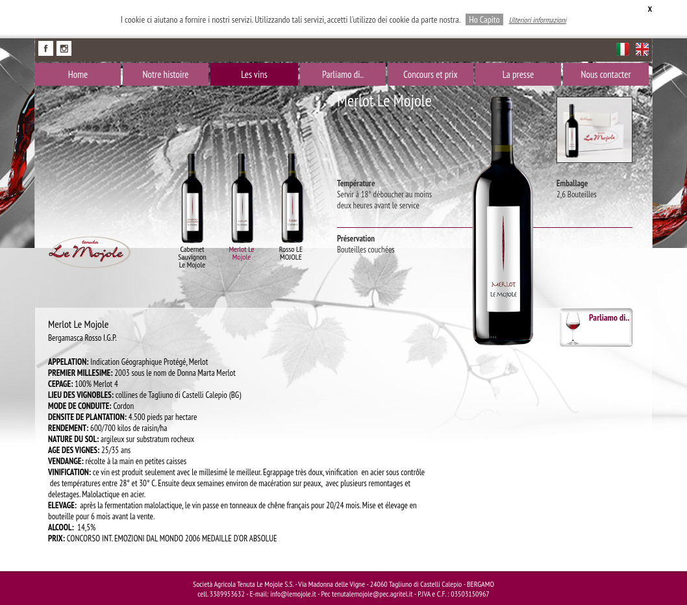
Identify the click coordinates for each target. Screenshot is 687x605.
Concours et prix (430, 74)
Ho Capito (484, 19)
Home (78, 74)
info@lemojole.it (293, 594)
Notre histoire (165, 74)
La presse (518, 74)
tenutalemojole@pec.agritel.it (372, 594)
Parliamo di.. (343, 74)
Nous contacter (606, 74)
